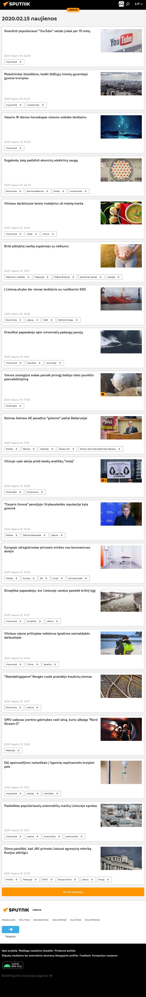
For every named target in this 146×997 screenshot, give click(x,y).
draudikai (31, 362)
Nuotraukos (32, 492)
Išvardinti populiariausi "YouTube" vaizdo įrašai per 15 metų (47, 31)
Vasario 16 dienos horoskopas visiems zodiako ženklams (45, 117)
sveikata (111, 277)
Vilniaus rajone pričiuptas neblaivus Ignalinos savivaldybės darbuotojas (47, 635)
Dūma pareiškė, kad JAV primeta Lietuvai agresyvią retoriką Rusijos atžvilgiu (47, 851)
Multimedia (11, 405)
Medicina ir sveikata (15, 277)
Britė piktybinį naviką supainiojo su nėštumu (36, 246)
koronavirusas (75, 578)
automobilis (50, 836)
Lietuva (30, 320)
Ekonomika (11, 191)
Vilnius (46, 234)
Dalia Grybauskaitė (32, 535)
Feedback (85, 955)
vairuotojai (51, 362)
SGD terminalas (65, 320)
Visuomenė (11, 61)
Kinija (55, 578)
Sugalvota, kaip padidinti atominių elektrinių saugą (41, 160)
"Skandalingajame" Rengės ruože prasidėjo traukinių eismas (48, 677)
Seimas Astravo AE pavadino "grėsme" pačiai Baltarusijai (45, 418)
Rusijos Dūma (64, 879)
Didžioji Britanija (62, 277)
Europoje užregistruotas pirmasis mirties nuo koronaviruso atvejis (47, 549)
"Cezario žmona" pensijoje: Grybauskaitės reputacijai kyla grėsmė (46, 506)
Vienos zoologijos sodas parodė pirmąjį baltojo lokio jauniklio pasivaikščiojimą (49, 377)
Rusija (57, 191)
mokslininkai (33, 105)
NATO (45, 879)
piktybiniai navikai (88, 277)
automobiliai (72, 836)
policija (30, 793)
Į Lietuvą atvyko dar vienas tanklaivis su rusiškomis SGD (45, 289)
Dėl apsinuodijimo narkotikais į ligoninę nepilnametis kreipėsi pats (49, 765)
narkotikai (49, 793)
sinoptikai (31, 621)
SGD (46, 320)
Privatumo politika (65, 950)
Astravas (44, 449)
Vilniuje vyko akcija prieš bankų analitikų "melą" (39, 461)
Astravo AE (64, 449)
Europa (26, 578)
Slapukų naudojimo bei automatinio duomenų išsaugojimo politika (40, 955)
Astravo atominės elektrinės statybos (98, 449)
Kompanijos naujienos (105, 955)
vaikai (29, 234)
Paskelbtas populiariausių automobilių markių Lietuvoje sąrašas (50, 806)
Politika (9, 449)
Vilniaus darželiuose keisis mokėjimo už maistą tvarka (43, 203)
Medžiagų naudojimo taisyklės (36, 950)
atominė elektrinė (35, 191)
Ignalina (47, 664)
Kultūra (75, 919)
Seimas (26, 449)
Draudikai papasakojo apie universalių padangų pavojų (43, 332)
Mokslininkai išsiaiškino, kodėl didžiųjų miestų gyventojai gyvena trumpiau (46, 76)
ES (41, 578)
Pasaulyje (39, 277)
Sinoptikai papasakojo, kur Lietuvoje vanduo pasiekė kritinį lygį (50, 591)
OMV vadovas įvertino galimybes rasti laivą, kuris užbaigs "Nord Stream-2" (51, 722)
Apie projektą (9, 950)
